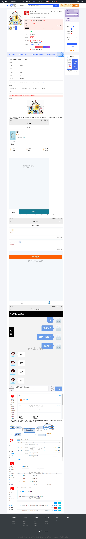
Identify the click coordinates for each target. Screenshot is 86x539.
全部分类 (22, 5)
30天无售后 (41, 28)
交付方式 (26, 34)
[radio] (32, 37)
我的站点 (35, 525)
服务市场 (28, 1)
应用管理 (35, 523)
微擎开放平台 (14, 1)
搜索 (56, 5)
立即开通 (50, 28)
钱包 (35, 521)
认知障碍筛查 (69, 70)
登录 (78, 1)
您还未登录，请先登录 (34, 44)
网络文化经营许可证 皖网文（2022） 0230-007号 (26, 537)
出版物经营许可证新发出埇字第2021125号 (61, 537)
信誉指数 (72, 37)
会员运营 (38, 17)
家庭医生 (43, 17)
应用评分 (72, 39)
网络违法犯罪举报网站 (63, 536)
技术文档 (24, 521)
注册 (82, 1)
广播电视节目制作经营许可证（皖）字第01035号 (44, 537)
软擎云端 (22, 1)
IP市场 (45, 1)
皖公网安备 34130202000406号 (52, 536)
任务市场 (40, 1)
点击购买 (40, 42)
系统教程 (46, 521)
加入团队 (13, 523)
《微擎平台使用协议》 (39, 49)
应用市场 (34, 1)
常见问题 (46, 523)
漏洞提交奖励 (25, 525)
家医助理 (33, 17)
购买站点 (26, 44)
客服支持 (24, 523)
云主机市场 (53, 1)
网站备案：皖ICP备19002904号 (23, 536)
